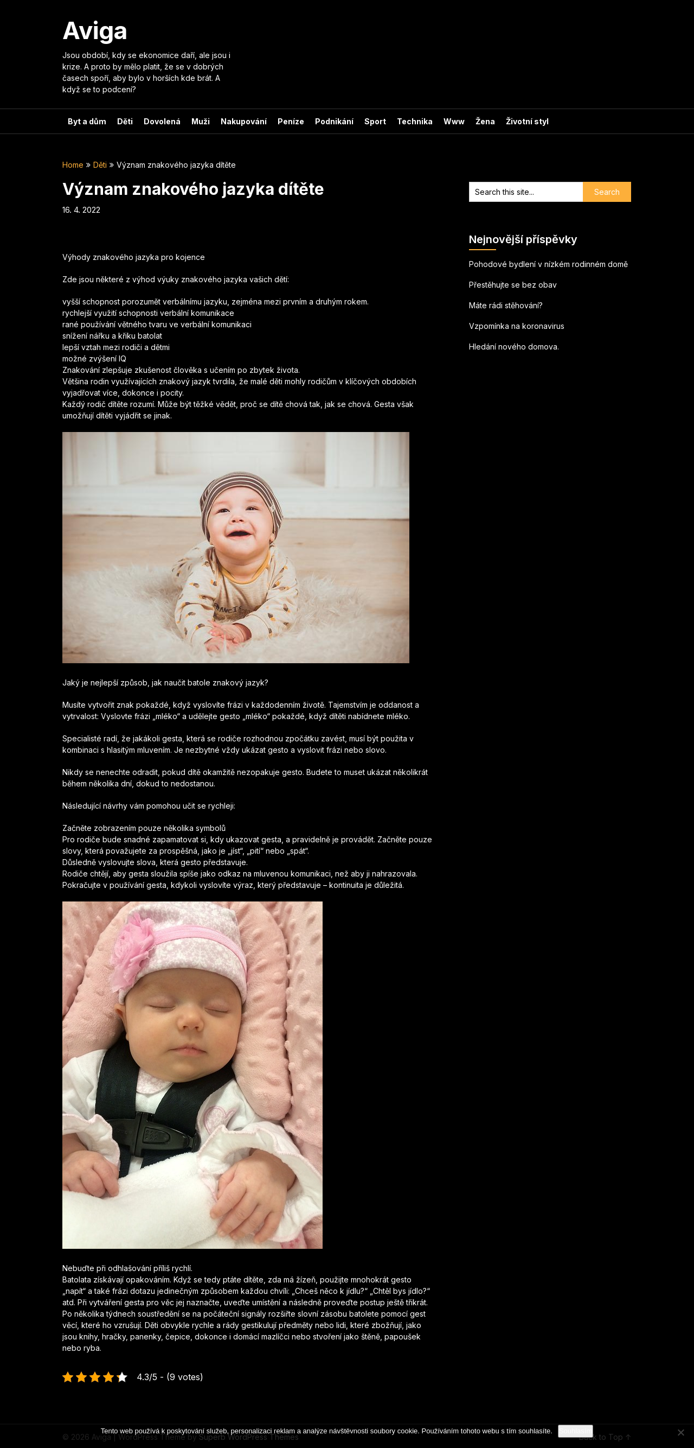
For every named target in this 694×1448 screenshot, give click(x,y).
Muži (200, 121)
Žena (485, 121)
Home (72, 164)
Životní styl (527, 121)
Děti (125, 121)
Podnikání (334, 121)
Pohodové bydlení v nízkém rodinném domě (548, 264)
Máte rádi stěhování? (506, 305)
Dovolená (162, 121)
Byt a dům (87, 121)
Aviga (94, 30)
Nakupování (244, 121)
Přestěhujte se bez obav (513, 284)
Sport (375, 121)
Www (454, 121)
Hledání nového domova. (514, 346)
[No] (680, 1432)
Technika (415, 121)
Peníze (291, 121)
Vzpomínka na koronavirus (516, 326)
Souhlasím (575, 1431)
